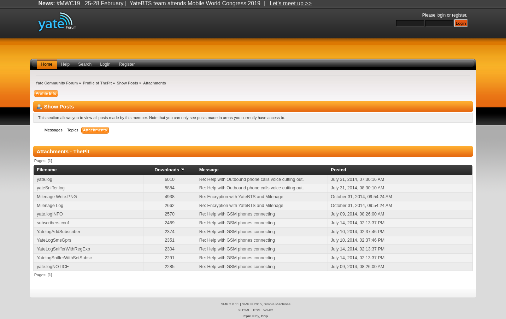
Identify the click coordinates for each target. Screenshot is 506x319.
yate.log (44, 179)
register (459, 15)
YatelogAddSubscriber (58, 231)
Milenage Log (50, 205)
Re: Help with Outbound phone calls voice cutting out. (251, 179)
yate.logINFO (50, 214)
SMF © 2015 (252, 304)
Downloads (169, 169)
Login (105, 64)
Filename (47, 169)
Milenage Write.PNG (57, 196)
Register (127, 64)
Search (85, 64)
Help (65, 64)
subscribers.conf (53, 222)
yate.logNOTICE (53, 266)
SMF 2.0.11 (230, 304)
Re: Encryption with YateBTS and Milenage (241, 196)
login (441, 15)
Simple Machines (277, 304)
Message (209, 169)
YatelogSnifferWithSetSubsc (64, 257)
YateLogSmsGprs (54, 240)
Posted (338, 169)
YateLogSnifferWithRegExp (63, 249)
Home (46, 64)
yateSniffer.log (51, 187)
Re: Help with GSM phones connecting (237, 214)
